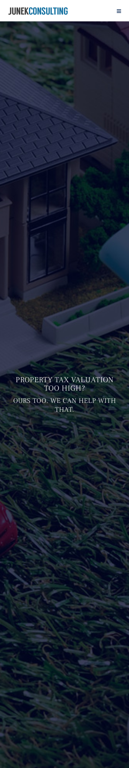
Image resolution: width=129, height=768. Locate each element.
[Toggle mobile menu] (119, 11)
